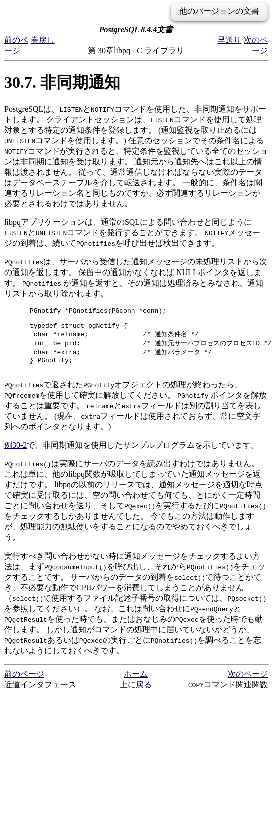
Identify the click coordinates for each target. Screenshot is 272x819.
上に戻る (136, 693)
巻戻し (43, 40)
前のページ (24, 683)
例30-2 (15, 454)
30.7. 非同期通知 (62, 82)
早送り (229, 40)
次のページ (248, 683)
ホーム (136, 683)
